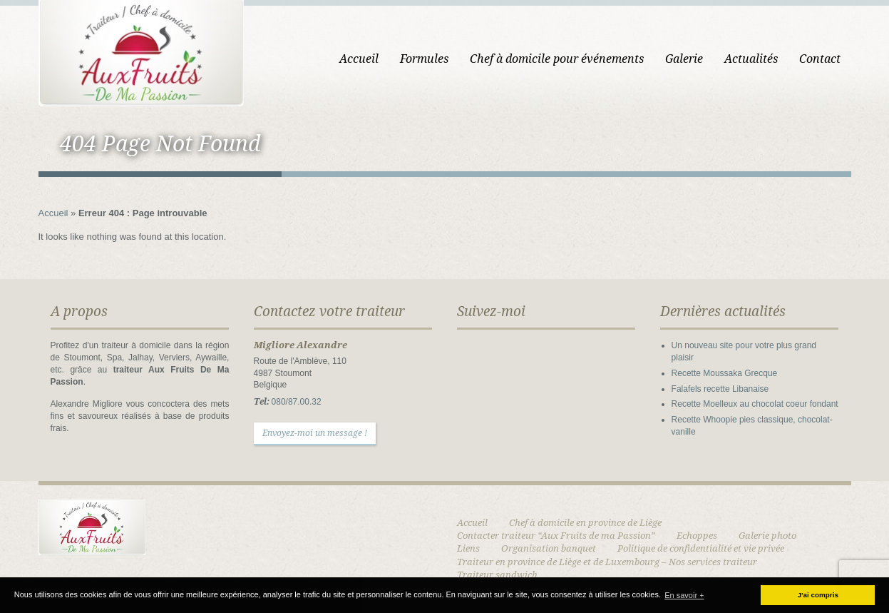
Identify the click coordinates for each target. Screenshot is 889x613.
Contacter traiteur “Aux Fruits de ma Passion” (556, 535)
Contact (820, 59)
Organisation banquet (548, 548)
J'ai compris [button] (818, 595)
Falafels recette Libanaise (720, 389)
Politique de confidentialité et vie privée (700, 548)
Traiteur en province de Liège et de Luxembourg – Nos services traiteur (607, 562)
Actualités (751, 59)
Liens (468, 548)
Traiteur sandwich (497, 574)
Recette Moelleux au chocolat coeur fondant (755, 404)
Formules (424, 59)
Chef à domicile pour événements (557, 59)
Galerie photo (767, 535)
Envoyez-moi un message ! (314, 433)
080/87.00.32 (297, 402)
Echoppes (697, 535)
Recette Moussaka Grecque (725, 373)
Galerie (684, 59)
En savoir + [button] (684, 595)
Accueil (359, 59)
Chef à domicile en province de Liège (585, 522)
